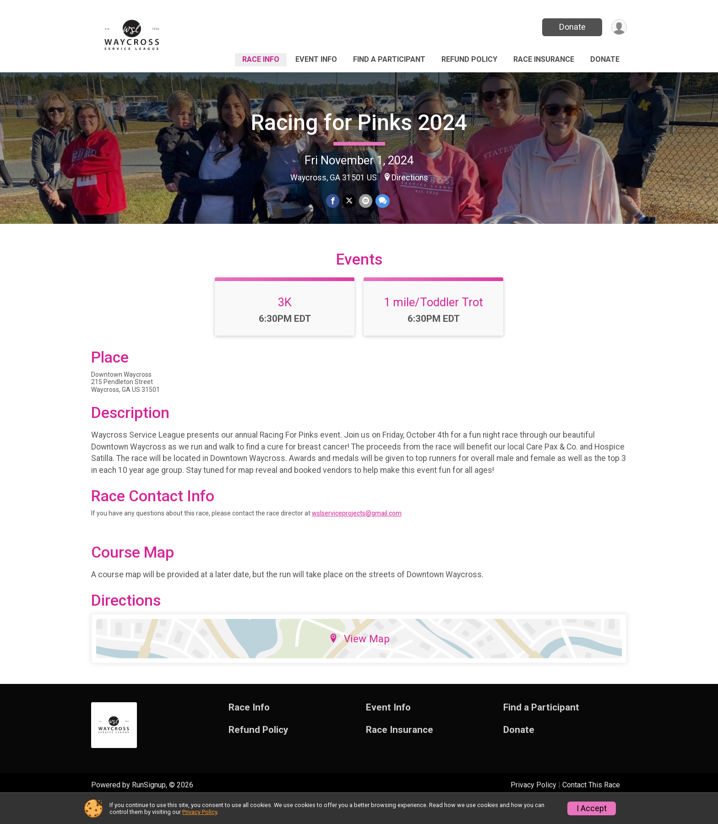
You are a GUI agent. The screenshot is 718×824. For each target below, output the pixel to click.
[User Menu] (618, 27)
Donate (571, 27)
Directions (410, 177)
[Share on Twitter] (349, 201)
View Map (359, 661)
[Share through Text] (382, 201)
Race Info (260, 59)
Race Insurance (543, 59)
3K (285, 324)
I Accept (592, 808)
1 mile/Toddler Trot (433, 324)
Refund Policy (469, 59)
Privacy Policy (199, 811)
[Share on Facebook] (333, 201)
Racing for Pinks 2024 (359, 122)
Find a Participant (389, 59)
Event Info (316, 59)
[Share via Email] (365, 201)
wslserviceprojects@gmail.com (357, 535)
